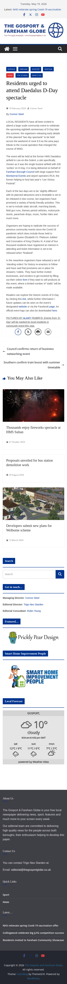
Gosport (36, 69)
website (23, 306)
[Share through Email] (48, 332)
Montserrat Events (16, 175)
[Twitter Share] (28, 332)
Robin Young (34, 611)
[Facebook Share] (18, 332)
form (25, 279)
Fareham (23, 69)
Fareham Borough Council (20, 171)
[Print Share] (38, 332)
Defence (11, 69)
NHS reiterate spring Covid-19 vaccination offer (30, 925)
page (52, 306)
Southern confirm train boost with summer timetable (34, 364)
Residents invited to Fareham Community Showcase (33, 940)
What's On (36, 75)
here (54, 310)
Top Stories (22, 75)
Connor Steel (36, 108)
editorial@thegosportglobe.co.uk (31, 869)
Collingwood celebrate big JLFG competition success (33, 932)
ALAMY (27, 318)
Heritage (48, 69)
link (24, 299)
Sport (6, 894)
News (10, 75)
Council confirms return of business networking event (28, 351)
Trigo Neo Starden (33, 604)
